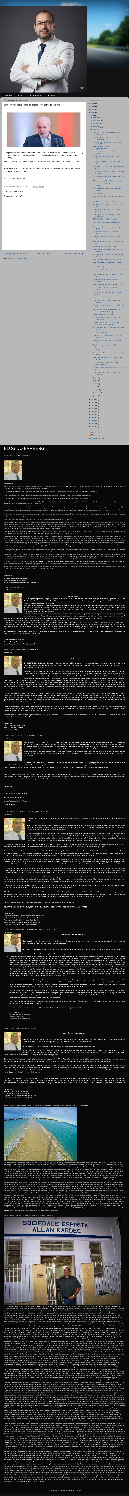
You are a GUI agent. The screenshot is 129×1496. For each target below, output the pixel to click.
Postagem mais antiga (73, 253)
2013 (93, 424)
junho (95, 381)
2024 (93, 109)
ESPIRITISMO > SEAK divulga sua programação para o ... (105, 148)
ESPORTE (20, 95)
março (95, 390)
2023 (93, 112)
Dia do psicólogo (98, 193)
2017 (93, 412)
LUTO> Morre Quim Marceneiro (104, 267)
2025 (93, 106)
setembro (96, 127)
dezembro (97, 118)
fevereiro (96, 393)
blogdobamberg (97, 435)
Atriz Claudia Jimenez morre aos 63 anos (107, 259)
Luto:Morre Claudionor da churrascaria (106, 201)
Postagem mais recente (15, 253)
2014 (93, 421)
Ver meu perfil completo (97, 438)
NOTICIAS (8, 95)
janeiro (95, 396)
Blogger (78, 1490)
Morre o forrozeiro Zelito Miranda (104, 315)
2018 (93, 409)
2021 (93, 400)
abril (95, 387)
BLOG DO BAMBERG (24, 448)
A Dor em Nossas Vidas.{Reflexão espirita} (107, 181)
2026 (93, 103)
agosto (95, 130)
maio (95, 384)
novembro (97, 121)
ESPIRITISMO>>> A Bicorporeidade (105, 219)
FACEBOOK (51, 95)
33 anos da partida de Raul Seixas (104, 246)
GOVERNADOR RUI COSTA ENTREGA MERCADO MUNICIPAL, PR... (106, 323)
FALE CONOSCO (35, 95)
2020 (93, 403)
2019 (93, 406)
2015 (93, 418)
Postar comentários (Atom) (19, 258)
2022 (93, 115)
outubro (96, 124)
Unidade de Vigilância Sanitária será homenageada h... (105, 363)
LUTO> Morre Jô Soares (101, 350)
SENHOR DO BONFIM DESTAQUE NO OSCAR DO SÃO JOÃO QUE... (106, 311)
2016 (93, 415)
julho (95, 378)
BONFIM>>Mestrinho (100, 332)
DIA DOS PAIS (98, 297)
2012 (93, 427)
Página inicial (44, 253)
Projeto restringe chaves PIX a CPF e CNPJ (108, 284)
